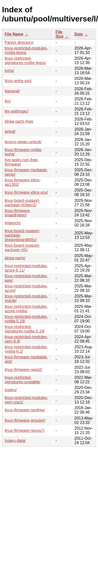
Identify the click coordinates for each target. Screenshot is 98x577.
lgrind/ (10, 131)
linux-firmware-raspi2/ (23, 369)
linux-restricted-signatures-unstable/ (22, 379)
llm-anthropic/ (16, 111)
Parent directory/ (19, 42)
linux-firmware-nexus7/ (24, 430)
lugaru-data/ (15, 440)
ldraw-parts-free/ (19, 121)
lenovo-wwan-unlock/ (23, 142)
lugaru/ (11, 390)
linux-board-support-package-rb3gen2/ (22, 202)
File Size (59, 34)
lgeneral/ (12, 91)
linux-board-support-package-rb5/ (22, 247)
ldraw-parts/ (15, 258)
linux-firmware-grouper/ (25, 420)
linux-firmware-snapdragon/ (18, 213)
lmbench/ (13, 223)
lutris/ (9, 71)
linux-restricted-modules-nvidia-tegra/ (26, 50)
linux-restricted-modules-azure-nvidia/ (26, 308)
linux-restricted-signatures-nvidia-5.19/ (25, 329)
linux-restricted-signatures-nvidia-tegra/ (25, 60)
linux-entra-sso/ (18, 81)
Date (78, 34)
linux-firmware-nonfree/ (25, 410)
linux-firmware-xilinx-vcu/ (26, 192)
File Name (14, 34)
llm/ (8, 101)
